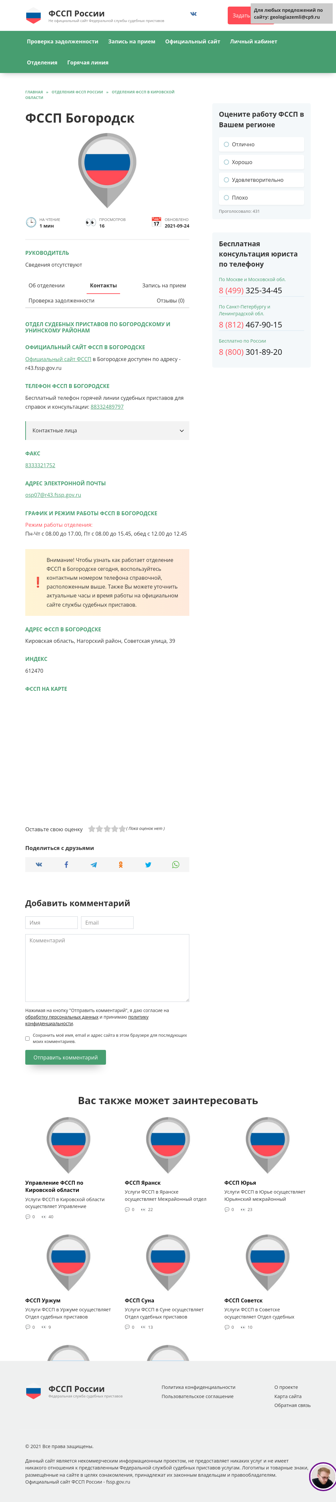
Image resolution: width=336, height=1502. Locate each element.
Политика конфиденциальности (198, 1387)
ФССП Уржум (43, 1300)
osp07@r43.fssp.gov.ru (53, 494)
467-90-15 (250, 324)
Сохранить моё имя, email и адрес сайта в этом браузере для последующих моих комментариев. (110, 1038)
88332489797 (107, 406)
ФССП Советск (243, 1300)
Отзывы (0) (170, 300)
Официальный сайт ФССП (58, 359)
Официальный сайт (192, 41)
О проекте (286, 1387)
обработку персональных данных (61, 1017)
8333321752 (40, 465)
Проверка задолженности (62, 41)
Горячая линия (88, 62)
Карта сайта (288, 1396)
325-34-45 (250, 290)
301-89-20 (250, 351)
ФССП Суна (139, 1300)
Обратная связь (292, 1405)
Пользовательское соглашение (197, 1396)
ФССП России (77, 13)
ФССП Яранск (142, 1182)
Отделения (42, 62)
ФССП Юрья (240, 1182)
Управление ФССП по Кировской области (54, 1186)
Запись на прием (132, 41)
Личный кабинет (253, 41)
